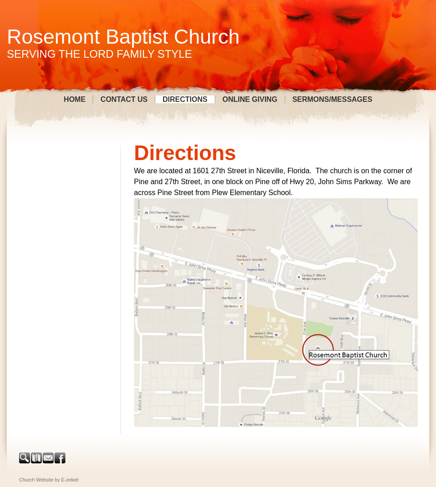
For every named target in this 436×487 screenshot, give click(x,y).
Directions (185, 99)
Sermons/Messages (332, 99)
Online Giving (250, 99)
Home (74, 99)
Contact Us (124, 99)
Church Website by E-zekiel (49, 479)
